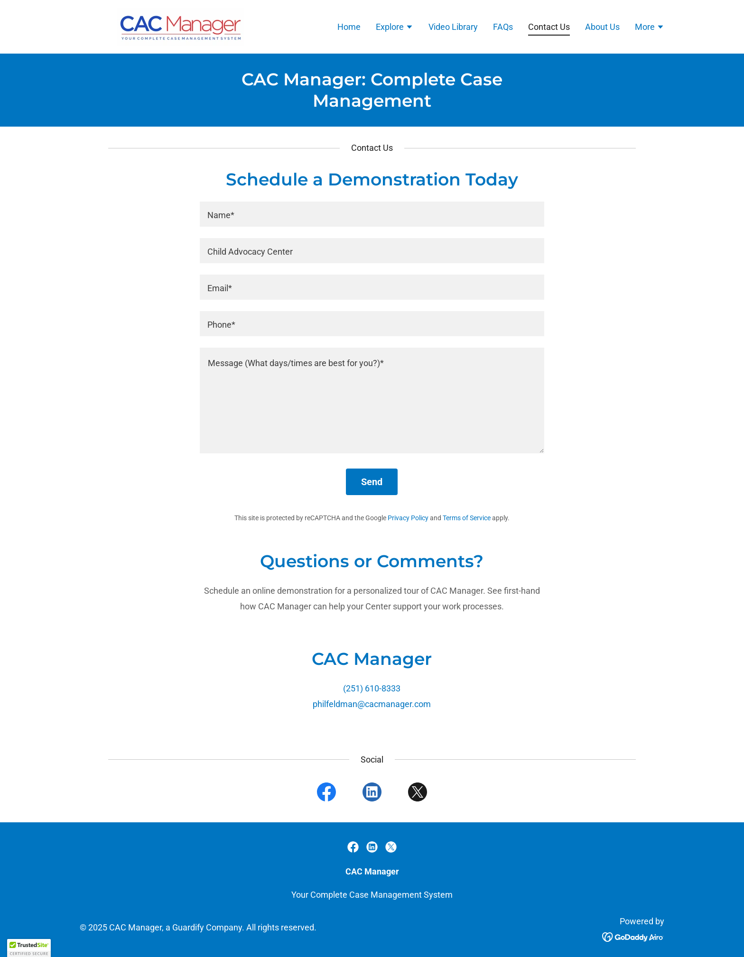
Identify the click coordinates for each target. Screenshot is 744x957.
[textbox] (372, 214)
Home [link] (349, 27)
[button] (394, 28)
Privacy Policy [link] (408, 518)
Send (371, 482)
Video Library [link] (453, 27)
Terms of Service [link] (467, 518)
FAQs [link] (503, 27)
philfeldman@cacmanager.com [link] (372, 704)
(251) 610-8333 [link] (371, 688)
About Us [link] (602, 27)
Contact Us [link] (549, 27)
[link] (162, 26)
